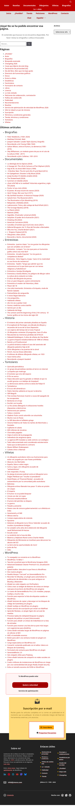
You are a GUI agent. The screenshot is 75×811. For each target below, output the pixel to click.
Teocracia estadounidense (17, 498)
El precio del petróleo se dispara (19, 501)
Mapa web (62, 772)
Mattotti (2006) (13, 212)
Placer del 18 (12, 286)
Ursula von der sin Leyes (16, 496)
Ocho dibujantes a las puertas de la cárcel (23, 349)
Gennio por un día (14, 308)
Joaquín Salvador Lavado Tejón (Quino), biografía (25, 142)
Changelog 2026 (11, 63)
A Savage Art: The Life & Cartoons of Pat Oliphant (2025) (28, 166)
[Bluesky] (25, 774)
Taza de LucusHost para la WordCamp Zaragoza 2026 (27, 562)
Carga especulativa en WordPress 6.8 (21, 643)
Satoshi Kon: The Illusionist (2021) (20, 198)
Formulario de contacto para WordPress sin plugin (26, 650)
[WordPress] (13, 774)
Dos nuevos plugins (14, 572)
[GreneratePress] (62, 795)
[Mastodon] (21, 774)
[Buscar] (29, 44)
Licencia (8, 90)
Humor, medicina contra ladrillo (19, 305)
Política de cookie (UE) (13, 98)
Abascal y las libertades (16, 462)
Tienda (29, 13)
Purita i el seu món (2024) (17, 188)
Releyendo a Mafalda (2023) (17, 203)
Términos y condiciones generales (18, 115)
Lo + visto (37, 9)
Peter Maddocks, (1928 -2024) (18, 137)
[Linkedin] (5, 774)
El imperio (11, 491)
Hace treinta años (14, 357)
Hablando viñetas (14, 300)
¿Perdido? (19, 13)
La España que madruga (16, 371)
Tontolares (9, 120)
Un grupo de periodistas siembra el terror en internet (27, 369)
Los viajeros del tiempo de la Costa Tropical (23, 330)
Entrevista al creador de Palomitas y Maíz (22, 283)
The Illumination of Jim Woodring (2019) (22, 200)
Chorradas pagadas (14, 432)
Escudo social (12, 533)
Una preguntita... (13, 298)
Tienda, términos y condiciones (16, 117)
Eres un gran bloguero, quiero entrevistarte (23, 281)
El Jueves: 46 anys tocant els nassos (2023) (23, 190)
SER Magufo (11, 393)
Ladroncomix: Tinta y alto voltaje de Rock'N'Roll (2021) (27, 205)
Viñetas (55, 5)
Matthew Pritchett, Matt (16, 139)
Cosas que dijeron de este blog (16, 66)
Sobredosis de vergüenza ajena (19, 437)
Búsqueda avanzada (12, 61)
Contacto (65, 13)
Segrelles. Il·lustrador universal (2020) (21, 215)
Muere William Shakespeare (17, 447)
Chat (29, 18)
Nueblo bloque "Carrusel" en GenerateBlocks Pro (25, 574)
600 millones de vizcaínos (17, 430)
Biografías (66, 5)
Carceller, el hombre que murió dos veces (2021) (25, 225)
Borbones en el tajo (14, 401)
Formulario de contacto (14, 85)
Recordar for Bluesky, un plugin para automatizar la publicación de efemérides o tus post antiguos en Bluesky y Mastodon (27, 579)
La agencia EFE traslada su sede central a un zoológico (27, 440)
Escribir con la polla (14, 403)
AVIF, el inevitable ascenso (17, 635)
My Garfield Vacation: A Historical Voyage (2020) (25, 195)
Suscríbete (46, 727)
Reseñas (16, 5)
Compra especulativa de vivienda (19, 518)
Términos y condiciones (44, 758)
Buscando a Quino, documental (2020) (21, 237)
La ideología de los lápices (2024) (19, 164)
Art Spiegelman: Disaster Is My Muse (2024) (23, 173)
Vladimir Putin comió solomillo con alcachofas (24, 415)
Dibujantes (43, 5)
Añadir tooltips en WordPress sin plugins (22, 606)
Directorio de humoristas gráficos (17, 73)
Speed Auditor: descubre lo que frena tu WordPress (26, 569)
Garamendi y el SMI (14, 513)
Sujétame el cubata (14, 428)
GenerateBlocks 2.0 (14, 652)
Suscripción (9, 112)
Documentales (29, 5)
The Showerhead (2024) (16, 178)
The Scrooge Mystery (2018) (17, 208)
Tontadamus (12, 386)
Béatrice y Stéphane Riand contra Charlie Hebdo (25, 538)
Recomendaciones (12, 103)
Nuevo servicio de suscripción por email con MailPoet (27, 608)
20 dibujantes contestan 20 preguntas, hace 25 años (27, 332)
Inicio (8, 13)
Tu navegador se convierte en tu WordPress (23, 557)
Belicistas (10, 484)
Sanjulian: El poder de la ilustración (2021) (23, 217)
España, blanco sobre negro (17, 464)
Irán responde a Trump (16, 472)
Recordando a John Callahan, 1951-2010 (22, 156)
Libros (7, 88)
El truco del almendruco (16, 388)
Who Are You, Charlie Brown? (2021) (20, 230)
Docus (7, 76)
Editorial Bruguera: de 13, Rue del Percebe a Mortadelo (28, 227)
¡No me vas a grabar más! (17, 303)
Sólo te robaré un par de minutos (17, 110)
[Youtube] (17, 774)
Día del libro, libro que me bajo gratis (19, 71)
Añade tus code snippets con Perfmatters (23, 584)
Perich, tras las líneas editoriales (19, 352)
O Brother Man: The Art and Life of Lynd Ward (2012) (27, 171)
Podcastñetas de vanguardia (18, 293)
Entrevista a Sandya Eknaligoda (19, 271)
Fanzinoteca (9, 83)
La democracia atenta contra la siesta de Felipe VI (26, 384)
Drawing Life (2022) (14, 220)
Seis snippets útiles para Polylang (20, 655)
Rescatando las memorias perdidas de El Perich (25, 335)
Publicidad (9, 100)
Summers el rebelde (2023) (17, 181)
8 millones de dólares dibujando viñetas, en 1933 (25, 354)
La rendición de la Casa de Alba (19, 535)
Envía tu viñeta (10, 78)
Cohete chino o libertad (16, 450)
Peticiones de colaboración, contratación (20, 95)
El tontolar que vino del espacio (19, 374)
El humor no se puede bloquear (19, 494)
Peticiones (40, 13)
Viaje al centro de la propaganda (19, 435)
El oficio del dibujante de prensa (19, 278)
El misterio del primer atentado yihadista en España (27, 322)
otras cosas (11, 768)
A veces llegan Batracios (16, 295)
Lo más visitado (11, 93)
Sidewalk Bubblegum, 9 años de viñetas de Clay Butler (27, 337)
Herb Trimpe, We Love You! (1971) (20, 193)
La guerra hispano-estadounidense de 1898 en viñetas (27, 340)
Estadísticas (9, 81)
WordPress (52, 13)
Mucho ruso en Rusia (15, 418)
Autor (6, 5)
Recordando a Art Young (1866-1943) (21, 144)
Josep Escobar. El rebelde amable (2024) (22, 176)
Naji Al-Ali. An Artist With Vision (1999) (21, 168)
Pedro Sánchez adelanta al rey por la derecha (24, 391)
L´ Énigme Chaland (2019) (17, 232)
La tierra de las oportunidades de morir (22, 545)
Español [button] (42, 18)
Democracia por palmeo (16, 410)
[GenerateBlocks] (66, 795)
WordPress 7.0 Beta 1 (15, 560)
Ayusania (10, 520)
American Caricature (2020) (17, 222)
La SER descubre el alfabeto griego (20, 420)
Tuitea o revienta (13, 413)
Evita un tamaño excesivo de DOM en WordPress (25, 667)
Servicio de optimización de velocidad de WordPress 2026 (26, 107)
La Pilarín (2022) (13, 210)
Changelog (63, 775)
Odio (9, 550)
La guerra (11, 503)
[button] (70, 2)
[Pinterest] (9, 774)
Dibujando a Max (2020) (16, 234)
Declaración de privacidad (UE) (16, 68)
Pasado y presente (14, 506)
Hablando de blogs (14, 310)
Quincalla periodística (15, 366)
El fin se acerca (12, 376)
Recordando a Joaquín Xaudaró (19, 359)
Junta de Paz (12, 547)
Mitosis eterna (12, 516)
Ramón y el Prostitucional (17, 342)
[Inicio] (70, 21)
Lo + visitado (46, 767)
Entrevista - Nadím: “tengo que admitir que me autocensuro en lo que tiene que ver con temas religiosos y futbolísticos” (25, 266)
